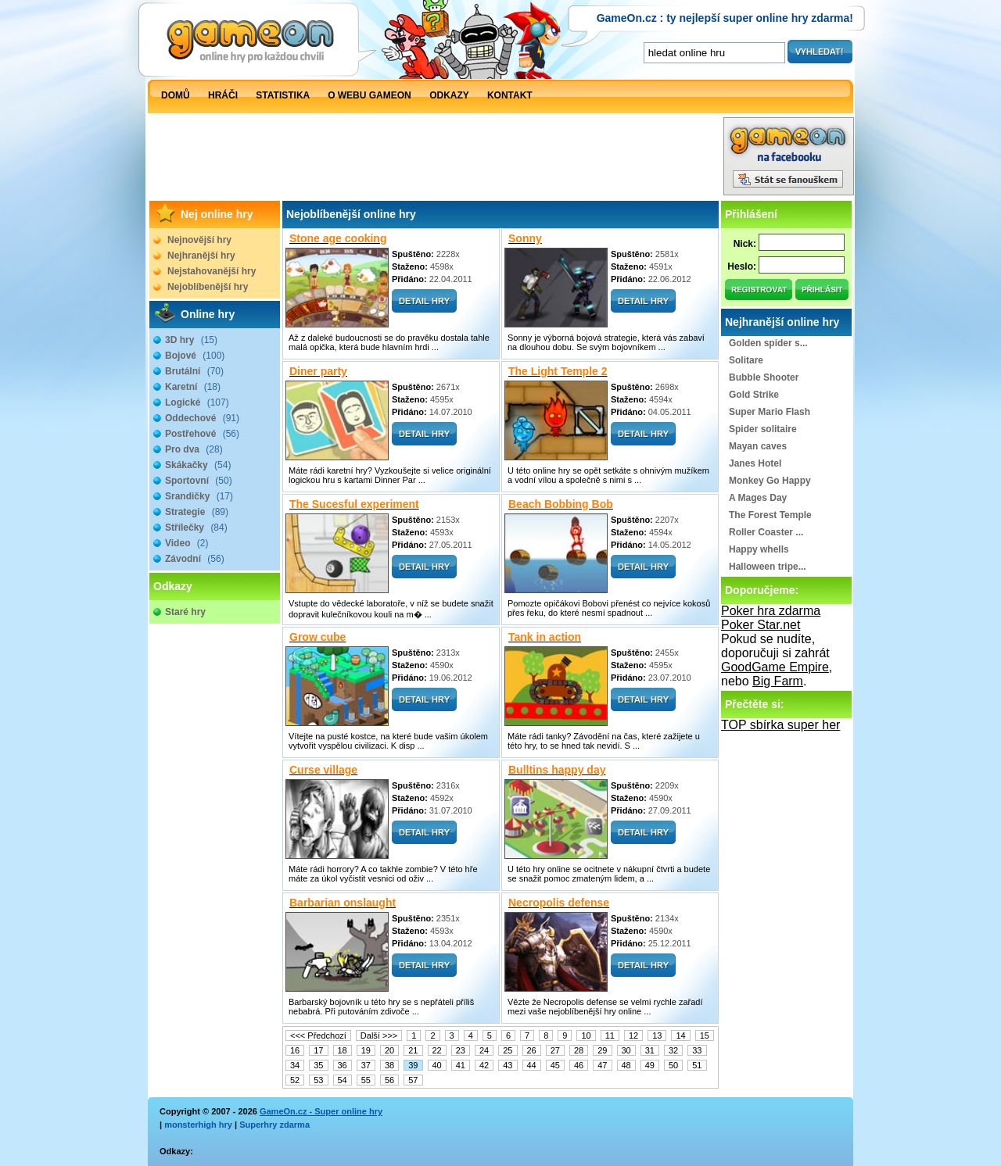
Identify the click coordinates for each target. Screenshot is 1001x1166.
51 (696, 1065)
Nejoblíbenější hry (207, 286)
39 (413, 1065)
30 (626, 1050)
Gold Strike (754, 394)
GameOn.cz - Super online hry (321, 1111)
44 (531, 1065)
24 (484, 1050)
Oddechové (202, 418)
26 (531, 1050)
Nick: (745, 243)
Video (186, 543)
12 (633, 1035)
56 (389, 1080)
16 (295, 1050)
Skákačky (198, 465)
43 (507, 1065)
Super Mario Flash (769, 411)
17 (318, 1050)
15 (704, 1035)
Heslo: (741, 266)
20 (389, 1050)
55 (366, 1080)
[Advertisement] (434, 160)
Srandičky (199, 496)
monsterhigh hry (198, 1124)
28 (578, 1050)
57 (413, 1080)
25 (507, 1050)
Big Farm (777, 681)
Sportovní (198, 480)
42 (484, 1065)
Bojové (194, 355)
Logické (197, 402)
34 (295, 1065)
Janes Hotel (755, 463)
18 (342, 1050)
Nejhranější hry (201, 255)
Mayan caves (758, 446)
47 (602, 1065)
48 (626, 1065)
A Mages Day (758, 497)
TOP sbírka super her (780, 724)
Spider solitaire (763, 429)
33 (696, 1050)
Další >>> (379, 1035)
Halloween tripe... (767, 566)
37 (366, 1065)
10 (585, 1035)
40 (437, 1065)
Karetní (193, 386)
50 (673, 1065)
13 (657, 1035)
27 (555, 1050)
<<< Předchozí (318, 1035)
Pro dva (194, 449)
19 (366, 1050)
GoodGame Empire (775, 667)
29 (602, 1050)
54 (342, 1080)
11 (610, 1035)
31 (650, 1050)
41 (460, 1065)
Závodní (194, 558)
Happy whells (759, 549)
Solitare (746, 360)
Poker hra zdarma (770, 610)
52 (295, 1080)
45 (555, 1065)
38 (389, 1065)
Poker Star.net (760, 624)
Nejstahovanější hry (211, 271)
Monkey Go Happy (770, 480)
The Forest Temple (770, 515)
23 (460, 1050)
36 (342, 1065)
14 (680, 1035)
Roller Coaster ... (766, 532)
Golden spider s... (768, 343)
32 (673, 1050)
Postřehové (202, 433)
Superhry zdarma (274, 1124)
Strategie (196, 511)
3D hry (191, 339)
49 (650, 1065)
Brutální (194, 371)
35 (318, 1065)
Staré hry (185, 611)
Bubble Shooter (763, 377)
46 (578, 1065)
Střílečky (196, 527)
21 (413, 1050)
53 (318, 1080)
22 (437, 1050)
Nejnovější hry (199, 239)
